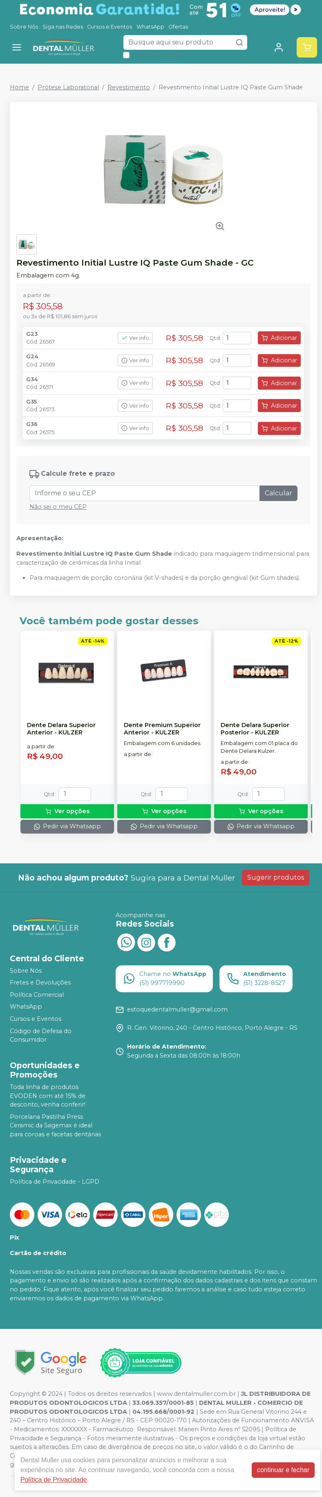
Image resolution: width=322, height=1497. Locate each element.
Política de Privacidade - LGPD (54, 1181)
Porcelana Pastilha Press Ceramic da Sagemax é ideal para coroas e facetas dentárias (55, 1125)
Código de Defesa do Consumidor (41, 1035)
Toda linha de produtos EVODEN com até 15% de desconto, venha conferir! (47, 1095)
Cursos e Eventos (109, 27)
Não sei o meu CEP (58, 506)
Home (19, 87)
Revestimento (128, 87)
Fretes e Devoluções (40, 982)
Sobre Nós (24, 27)
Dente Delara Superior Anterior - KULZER (61, 729)
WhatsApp (150, 27)
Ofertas (178, 27)
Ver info (135, 338)
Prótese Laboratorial (68, 87)
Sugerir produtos (275, 877)
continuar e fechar (283, 1469)
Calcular (278, 493)
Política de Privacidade (53, 1479)
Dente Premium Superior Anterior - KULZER (162, 729)
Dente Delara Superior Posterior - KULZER (255, 729)
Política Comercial (37, 994)
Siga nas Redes (62, 27)
